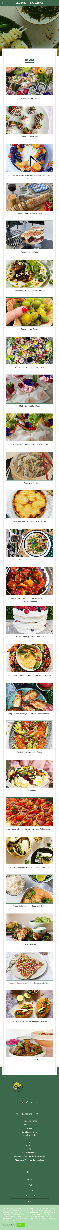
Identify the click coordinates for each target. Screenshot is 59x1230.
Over (29, 1185)
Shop (29, 1201)
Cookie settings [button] (9, 1225)
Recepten (29, 1190)
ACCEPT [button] (20, 1225)
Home (29, 1179)
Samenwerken (29, 1196)
